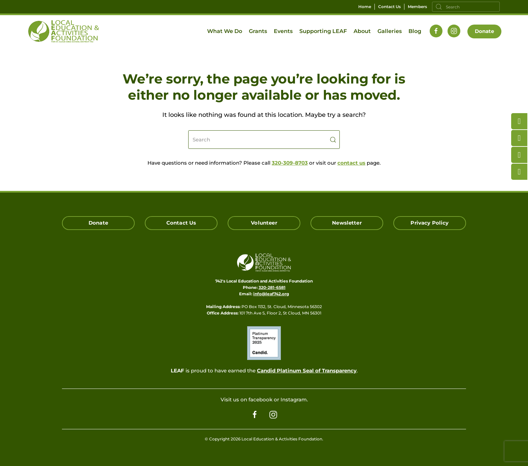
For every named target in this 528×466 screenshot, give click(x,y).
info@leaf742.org (271, 293)
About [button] (362, 31)
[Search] (466, 7)
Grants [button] (258, 31)
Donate (484, 31)
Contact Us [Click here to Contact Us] (181, 223)
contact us (351, 163)
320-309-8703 (290, 163)
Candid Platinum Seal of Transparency (307, 370)
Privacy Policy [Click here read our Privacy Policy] (429, 223)
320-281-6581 (272, 287)
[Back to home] (63, 31)
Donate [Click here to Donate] (98, 223)
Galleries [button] (389, 31)
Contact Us (389, 6)
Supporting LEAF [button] (323, 31)
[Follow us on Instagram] (454, 31)
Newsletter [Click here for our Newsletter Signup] (347, 223)
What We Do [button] (224, 31)
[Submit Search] (333, 139)
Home (364, 6)
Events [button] (283, 31)
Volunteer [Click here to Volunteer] (264, 223)
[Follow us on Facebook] (436, 31)
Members (417, 6)
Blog (414, 31)
